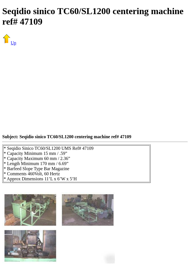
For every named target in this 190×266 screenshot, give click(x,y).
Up (9, 42)
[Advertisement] (96, 89)
